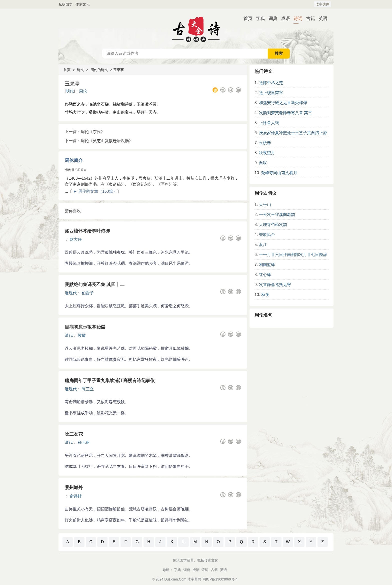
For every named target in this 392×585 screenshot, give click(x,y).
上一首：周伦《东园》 (85, 132)
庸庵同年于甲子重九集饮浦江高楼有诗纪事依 (110, 380)
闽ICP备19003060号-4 (220, 579)
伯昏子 (88, 293)
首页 (246, 18)
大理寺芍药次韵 (273, 224)
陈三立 (88, 389)
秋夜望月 (267, 153)
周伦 (83, 91)
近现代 (71, 293)
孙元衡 (84, 442)
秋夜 (265, 294)
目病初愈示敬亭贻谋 (85, 327)
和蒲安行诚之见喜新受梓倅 (283, 103)
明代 (70, 91)
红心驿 (265, 274)
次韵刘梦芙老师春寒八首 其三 (285, 113)
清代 (69, 335)
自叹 (263, 163)
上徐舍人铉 (269, 123)
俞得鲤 (76, 496)
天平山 (265, 204)
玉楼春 (265, 143)
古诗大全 (196, 29)
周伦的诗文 (99, 70)
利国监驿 (267, 264)
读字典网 (323, 4)
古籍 (308, 18)
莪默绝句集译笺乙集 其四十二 (94, 284)
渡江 (263, 244)
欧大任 (76, 239)
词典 (271, 18)
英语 (321, 18)
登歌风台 (267, 234)
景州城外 (74, 487)
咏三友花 (74, 434)
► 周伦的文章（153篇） (95, 191)
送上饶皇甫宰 (271, 93)
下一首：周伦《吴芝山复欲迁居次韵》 (99, 141)
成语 (283, 18)
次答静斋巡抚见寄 (275, 284)
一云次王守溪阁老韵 (277, 214)
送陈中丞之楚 (271, 83)
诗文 (80, 70)
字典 (258, 18)
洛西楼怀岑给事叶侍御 (87, 230)
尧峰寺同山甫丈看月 (279, 173)
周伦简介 (74, 160)
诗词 (296, 18)
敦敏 (82, 335)
